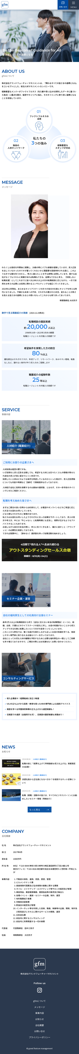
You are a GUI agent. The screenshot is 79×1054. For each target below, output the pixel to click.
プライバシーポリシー (39, 1037)
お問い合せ (39, 1031)
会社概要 (39, 1025)
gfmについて (39, 1000)
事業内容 (39, 1012)
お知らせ (39, 1019)
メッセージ (39, 1007)
